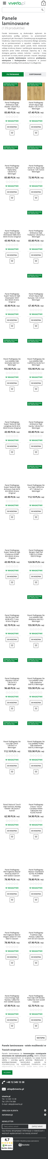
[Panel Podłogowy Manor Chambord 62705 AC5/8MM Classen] (36, 872)
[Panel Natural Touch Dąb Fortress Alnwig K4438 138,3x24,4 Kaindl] (12, 807)
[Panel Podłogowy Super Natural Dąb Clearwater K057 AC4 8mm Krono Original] (12, 298)
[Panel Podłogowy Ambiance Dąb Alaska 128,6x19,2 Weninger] (12, 105)
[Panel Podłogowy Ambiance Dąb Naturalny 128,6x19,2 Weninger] (12, 169)
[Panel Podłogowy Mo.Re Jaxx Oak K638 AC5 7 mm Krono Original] (12, 618)
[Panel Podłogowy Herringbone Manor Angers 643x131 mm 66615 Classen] (12, 935)
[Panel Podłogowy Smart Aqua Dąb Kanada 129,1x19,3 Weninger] (36, 297)
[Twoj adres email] (15, 1126)
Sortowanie (35, 74)
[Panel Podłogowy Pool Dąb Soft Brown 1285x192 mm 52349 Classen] (36, 999)
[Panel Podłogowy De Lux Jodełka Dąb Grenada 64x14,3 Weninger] (12, 362)
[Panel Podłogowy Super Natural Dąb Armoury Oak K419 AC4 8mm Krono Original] (12, 489)
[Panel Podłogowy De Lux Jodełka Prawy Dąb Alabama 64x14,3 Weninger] (36, 744)
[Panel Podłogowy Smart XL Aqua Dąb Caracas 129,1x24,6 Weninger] (36, 168)
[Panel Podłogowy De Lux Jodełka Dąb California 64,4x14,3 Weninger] (36, 362)
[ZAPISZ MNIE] (37, 1126)
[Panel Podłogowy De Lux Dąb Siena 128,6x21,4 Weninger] (12, 744)
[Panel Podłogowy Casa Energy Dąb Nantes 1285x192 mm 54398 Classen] (12, 999)
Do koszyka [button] (12, 127)
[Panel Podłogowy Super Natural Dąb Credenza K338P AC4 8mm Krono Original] (12, 554)
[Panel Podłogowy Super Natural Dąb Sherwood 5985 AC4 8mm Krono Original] (12, 234)
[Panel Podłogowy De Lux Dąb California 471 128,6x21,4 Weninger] (36, 488)
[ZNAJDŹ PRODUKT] (21, 9)
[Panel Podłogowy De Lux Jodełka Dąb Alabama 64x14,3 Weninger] (36, 618)
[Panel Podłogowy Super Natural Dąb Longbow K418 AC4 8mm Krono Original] (12, 425)
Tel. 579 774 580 (9, 1101)
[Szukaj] (42, 9)
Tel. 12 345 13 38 (9, 1099)
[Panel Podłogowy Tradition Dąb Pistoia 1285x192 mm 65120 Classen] (36, 935)
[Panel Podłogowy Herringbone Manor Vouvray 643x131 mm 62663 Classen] (11, 872)
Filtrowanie (13, 74)
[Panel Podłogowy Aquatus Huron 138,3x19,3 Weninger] (12, 681)
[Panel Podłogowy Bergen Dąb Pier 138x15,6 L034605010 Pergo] (36, 553)
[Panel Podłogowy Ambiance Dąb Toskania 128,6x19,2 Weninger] (36, 234)
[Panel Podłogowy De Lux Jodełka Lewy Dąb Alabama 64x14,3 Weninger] (36, 681)
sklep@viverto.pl (15, 1089)
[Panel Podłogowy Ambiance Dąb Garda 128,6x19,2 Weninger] (36, 425)
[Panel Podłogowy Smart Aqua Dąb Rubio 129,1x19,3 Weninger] (36, 105)
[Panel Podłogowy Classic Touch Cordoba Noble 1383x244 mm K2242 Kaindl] (36, 808)
